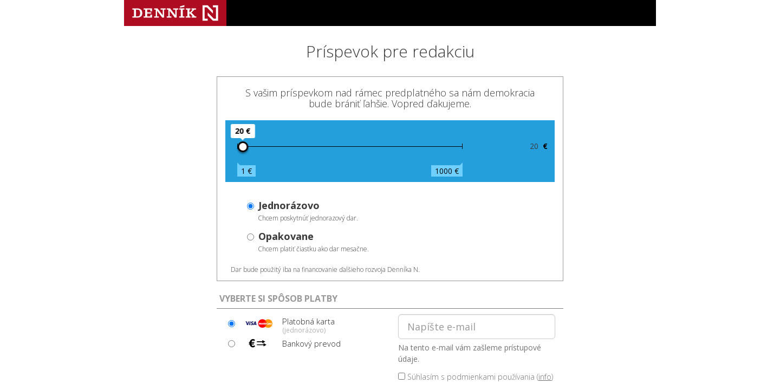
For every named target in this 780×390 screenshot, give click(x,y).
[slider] (242, 146)
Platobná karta (288, 325)
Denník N (175, 13)
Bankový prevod (291, 343)
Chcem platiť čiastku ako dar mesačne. (313, 241)
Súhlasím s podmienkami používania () (475, 377)
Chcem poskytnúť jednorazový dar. (308, 211)
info (544, 377)
